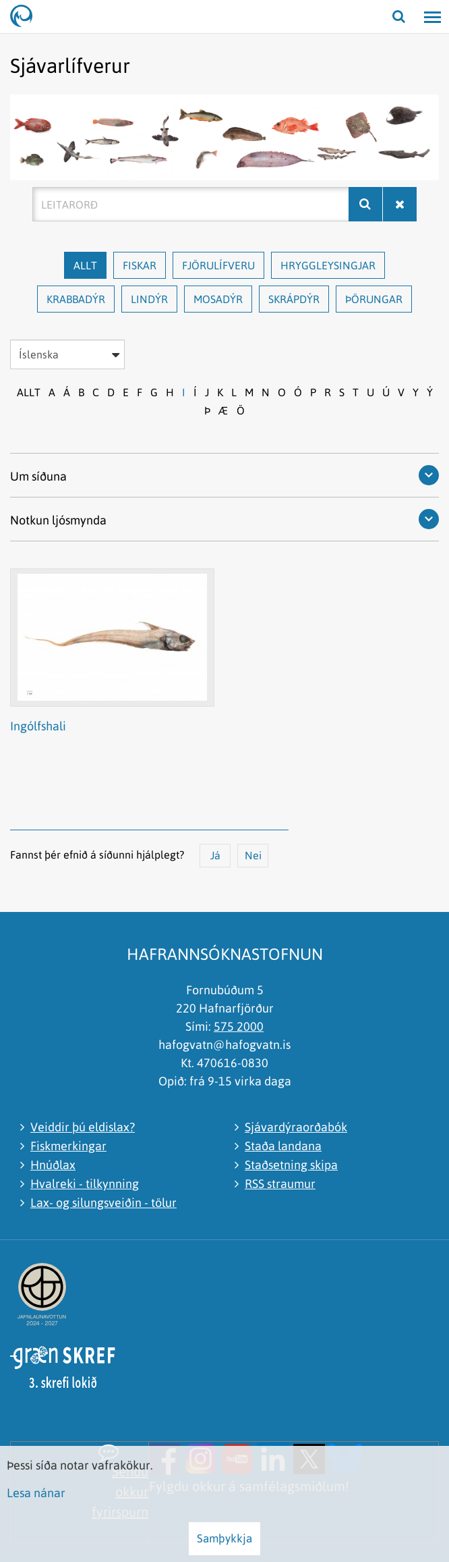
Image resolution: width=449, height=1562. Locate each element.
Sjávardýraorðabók (296, 1127)
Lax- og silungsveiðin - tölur (103, 1202)
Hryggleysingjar (328, 265)
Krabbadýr (76, 299)
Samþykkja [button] (224, 1538)
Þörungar (373, 299)
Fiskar (139, 265)
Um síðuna (38, 476)
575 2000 (239, 1026)
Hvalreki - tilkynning (84, 1184)
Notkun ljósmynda (58, 520)
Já (215, 855)
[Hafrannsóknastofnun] (27, 17)
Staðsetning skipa (291, 1165)
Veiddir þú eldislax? (82, 1127)
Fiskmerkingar (68, 1146)
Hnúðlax (53, 1165)
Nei (253, 855)
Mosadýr (218, 299)
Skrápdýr (294, 299)
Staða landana (283, 1146)
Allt (85, 265)
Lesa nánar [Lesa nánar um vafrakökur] (36, 1493)
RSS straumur (280, 1184)
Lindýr (149, 299)
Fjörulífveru (218, 265)
